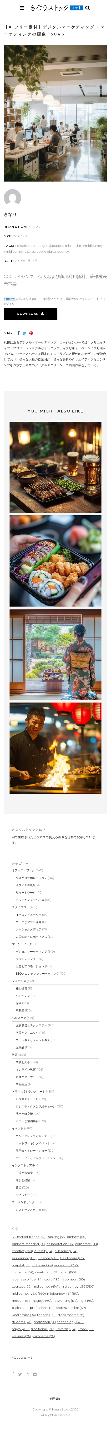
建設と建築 (23, 1180)
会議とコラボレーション (31, 878)
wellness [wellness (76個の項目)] (21, 1336)
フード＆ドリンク (23, 1202)
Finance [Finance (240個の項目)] (48, 1258)
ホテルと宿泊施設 (27, 1121)
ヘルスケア (19, 1018)
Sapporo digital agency (51, 251)
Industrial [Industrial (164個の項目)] (42, 1265)
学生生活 (21, 1084)
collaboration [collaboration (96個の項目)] (60, 1244)
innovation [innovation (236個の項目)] (66, 1265)
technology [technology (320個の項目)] (70, 1322)
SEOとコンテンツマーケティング (37, 973)
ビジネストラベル (27, 1099)
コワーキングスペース (30, 900)
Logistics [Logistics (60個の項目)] (21, 1286)
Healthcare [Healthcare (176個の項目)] (72, 1258)
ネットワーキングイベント (33, 1143)
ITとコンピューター (28, 914)
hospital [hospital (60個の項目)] (21, 1265)
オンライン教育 (26, 1069)
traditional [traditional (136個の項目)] (42, 1329)
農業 (18, 1187)
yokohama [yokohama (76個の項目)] (43, 1336)
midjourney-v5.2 (18, 251)
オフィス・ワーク (23, 870)
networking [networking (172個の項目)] (65, 1300)
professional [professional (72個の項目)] (42, 1308)
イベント (17, 1128)
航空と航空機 (24, 1113)
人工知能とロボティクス (31, 936)
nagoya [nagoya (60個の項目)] (42, 1300)
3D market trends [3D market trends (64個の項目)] (28, 1237)
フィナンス (19, 981)
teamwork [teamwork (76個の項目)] (45, 1322)
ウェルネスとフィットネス (33, 1040)
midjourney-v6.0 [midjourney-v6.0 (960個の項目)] (29, 1293)
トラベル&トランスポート (28, 1091)
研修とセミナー (26, 1077)
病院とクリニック (27, 1032)
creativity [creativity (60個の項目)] (22, 1251)
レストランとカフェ (28, 1209)
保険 (18, 1003)
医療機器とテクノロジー (31, 1025)
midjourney (94, 245)
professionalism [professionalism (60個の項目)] (71, 1308)
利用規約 (10, 299)
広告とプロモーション (30, 966)
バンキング (23, 996)
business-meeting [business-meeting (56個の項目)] (28, 1244)
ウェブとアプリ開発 (28, 922)
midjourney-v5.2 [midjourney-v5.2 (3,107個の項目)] (78, 1286)
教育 (15, 1054)
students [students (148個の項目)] (22, 1322)
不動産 (20, 1010)
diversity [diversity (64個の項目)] (43, 1251)
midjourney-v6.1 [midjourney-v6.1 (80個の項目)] (62, 1293)
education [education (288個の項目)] (24, 1258)
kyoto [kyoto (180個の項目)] (52, 1279)
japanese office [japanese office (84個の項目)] (27, 1279)
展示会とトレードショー (31, 1150)
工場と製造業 (24, 1173)
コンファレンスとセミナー (33, 1136)
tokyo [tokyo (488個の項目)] (21, 1329)
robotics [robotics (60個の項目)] (46, 1315)
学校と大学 (23, 1062)
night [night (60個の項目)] (86, 1300)
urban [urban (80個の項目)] (86, 1329)
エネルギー (23, 1195)
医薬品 (20, 1047)
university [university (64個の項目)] (66, 1329)
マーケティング (22, 944)
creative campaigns (32, 245)
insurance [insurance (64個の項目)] (22, 1272)
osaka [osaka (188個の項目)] (20, 1308)
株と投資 (21, 988)
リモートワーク (26, 892)
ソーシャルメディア (28, 929)
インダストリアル (23, 1165)
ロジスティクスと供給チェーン (36, 1106)
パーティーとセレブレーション (36, 1158)
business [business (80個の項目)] (76, 1237)
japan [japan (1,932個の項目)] (68, 1272)
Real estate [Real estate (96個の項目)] (24, 1315)
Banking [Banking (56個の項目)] (56, 1237)
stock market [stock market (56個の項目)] (71, 1315)
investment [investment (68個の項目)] (46, 1272)
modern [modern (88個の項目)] (21, 1300)
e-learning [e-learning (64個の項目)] (66, 1251)
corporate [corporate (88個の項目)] (86, 1244)
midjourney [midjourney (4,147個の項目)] (46, 1286)
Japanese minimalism (66, 245)
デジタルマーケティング (31, 951)
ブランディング (26, 959)
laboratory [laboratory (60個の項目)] (73, 1279)
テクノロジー (20, 907)
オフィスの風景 (26, 885)
